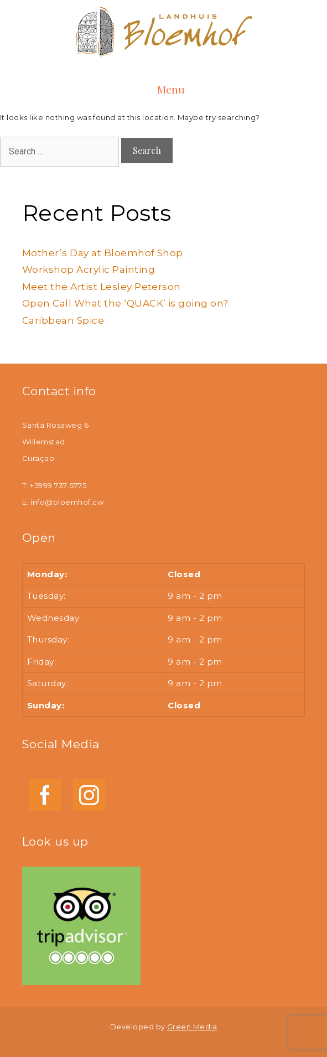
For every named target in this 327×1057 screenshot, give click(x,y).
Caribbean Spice (63, 320)
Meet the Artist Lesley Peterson (101, 286)
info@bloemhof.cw (66, 502)
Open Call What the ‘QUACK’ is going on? (125, 303)
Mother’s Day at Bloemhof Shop (102, 252)
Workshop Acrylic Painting (88, 269)
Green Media (192, 1026)
